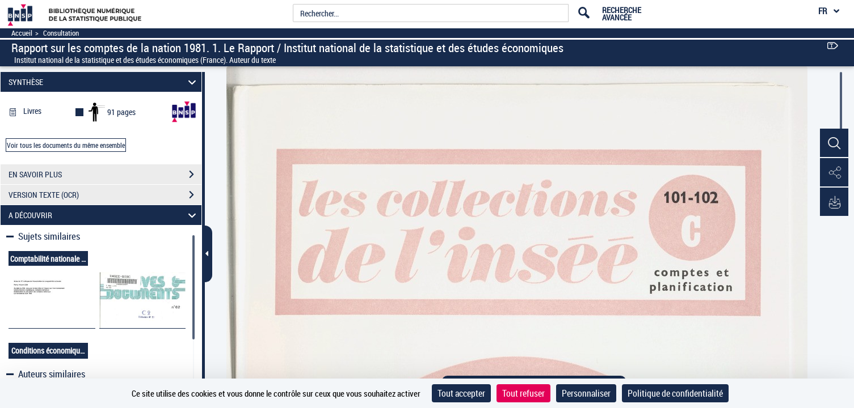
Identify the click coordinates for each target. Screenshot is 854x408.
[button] (834, 143)
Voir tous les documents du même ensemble (66, 145)
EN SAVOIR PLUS (105, 174)
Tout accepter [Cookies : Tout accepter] (461, 393)
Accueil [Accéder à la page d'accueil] (21, 33)
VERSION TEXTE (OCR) (105, 195)
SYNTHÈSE (104, 82)
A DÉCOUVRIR (104, 215)
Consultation (61, 33)
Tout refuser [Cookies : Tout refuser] (523, 393)
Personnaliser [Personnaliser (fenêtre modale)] (586, 393)
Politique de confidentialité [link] (675, 393)
